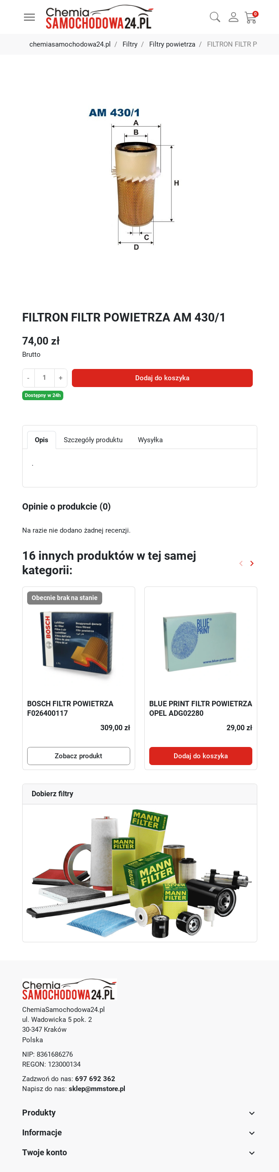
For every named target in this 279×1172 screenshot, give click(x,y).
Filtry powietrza (172, 44)
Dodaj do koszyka (162, 378)
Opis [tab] (41, 440)
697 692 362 (95, 1079)
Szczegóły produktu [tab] (93, 440)
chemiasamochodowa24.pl (70, 44)
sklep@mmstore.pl (97, 1089)
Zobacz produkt (78, 756)
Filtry (130, 44)
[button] (215, 16)
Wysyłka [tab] (150, 440)
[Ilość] (44, 378)
